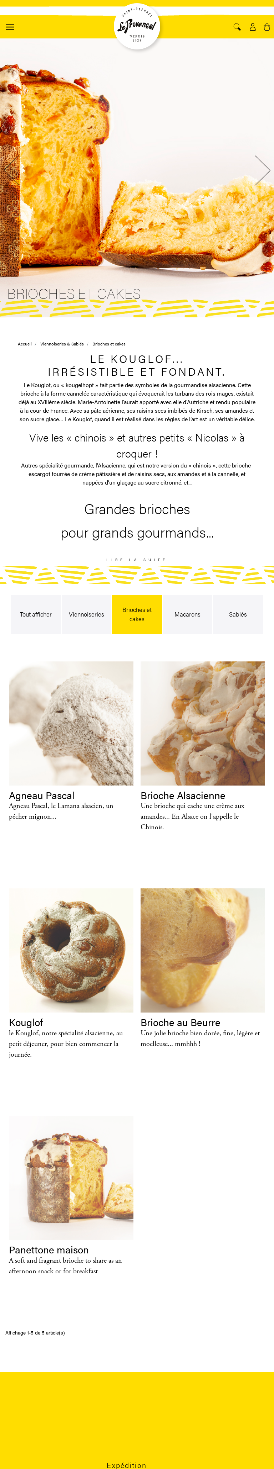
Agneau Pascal (42, 795)
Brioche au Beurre (180, 1022)
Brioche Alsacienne (183, 795)
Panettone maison (49, 1249)
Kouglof (26, 1022)
